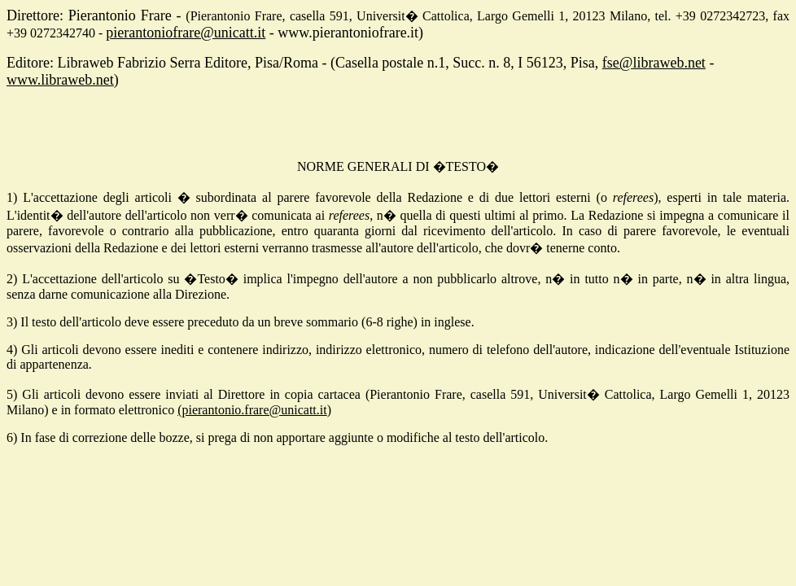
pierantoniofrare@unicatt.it (185, 32)
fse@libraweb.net (654, 63)
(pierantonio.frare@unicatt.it (252, 410)
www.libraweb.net (60, 80)
